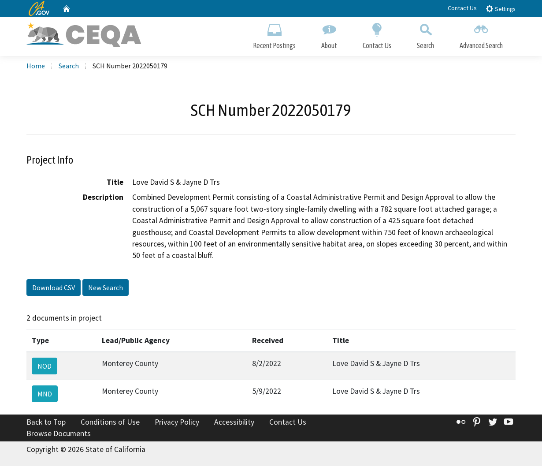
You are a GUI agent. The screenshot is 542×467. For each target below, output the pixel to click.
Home (35, 66)
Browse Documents (58, 434)
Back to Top (46, 423)
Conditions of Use (110, 423)
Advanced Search (481, 34)
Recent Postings (274, 34)
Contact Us (462, 8)
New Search (105, 288)
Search (425, 34)
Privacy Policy (177, 423)
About (329, 34)
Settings (500, 8)
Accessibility (234, 423)
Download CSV (53, 288)
